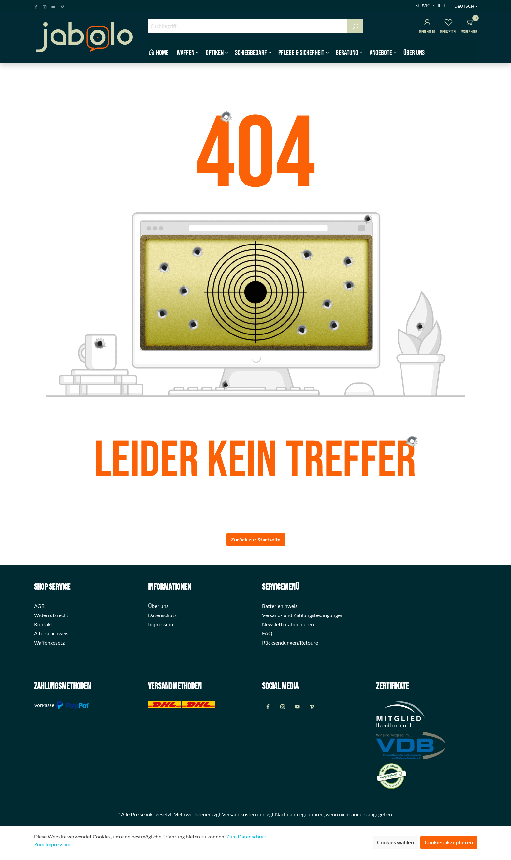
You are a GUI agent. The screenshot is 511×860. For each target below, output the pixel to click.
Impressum (160, 624)
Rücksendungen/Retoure (290, 642)
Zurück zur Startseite (256, 539)
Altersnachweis (51, 633)
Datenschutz (162, 615)
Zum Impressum (52, 844)
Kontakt (43, 624)
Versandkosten (239, 814)
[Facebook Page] (36, 5)
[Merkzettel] (448, 23)
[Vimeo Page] (62, 5)
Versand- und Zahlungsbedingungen (302, 615)
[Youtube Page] (53, 5)
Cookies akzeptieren (449, 842)
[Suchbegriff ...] (248, 26)
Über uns (158, 606)
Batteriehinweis (280, 606)
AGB (39, 606)
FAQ (267, 633)
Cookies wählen (395, 842)
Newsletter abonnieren (288, 624)
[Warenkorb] (469, 23)
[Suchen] (355, 26)
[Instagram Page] (45, 5)
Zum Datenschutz (246, 836)
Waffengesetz (49, 642)
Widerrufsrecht (51, 615)
